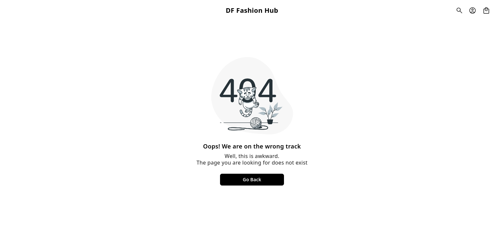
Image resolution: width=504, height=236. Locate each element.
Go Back (252, 179)
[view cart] (486, 10)
